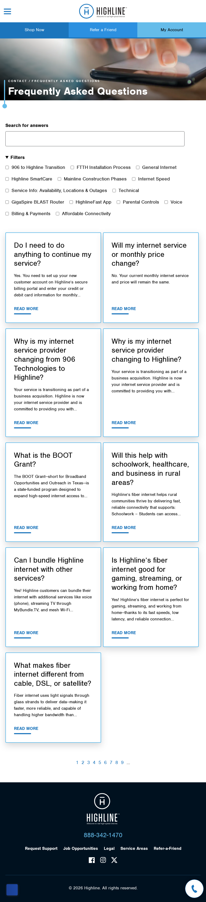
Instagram (103, 860)
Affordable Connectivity (86, 213)
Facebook (92, 860)
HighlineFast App (93, 202)
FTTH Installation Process (104, 167)
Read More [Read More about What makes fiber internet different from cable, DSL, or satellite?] (26, 728)
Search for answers (26, 125)
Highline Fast (103, 11)
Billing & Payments (31, 213)
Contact (17, 81)
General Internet (159, 167)
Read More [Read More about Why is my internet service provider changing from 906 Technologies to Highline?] (26, 422)
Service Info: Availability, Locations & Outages (59, 190)
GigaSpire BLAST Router (38, 202)
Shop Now (34, 30)
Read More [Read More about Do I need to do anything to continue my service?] (26, 308)
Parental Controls (141, 202)
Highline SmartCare (32, 179)
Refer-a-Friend (167, 848)
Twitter (114, 860)
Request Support (41, 848)
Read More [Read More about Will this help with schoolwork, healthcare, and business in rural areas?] (124, 527)
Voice (176, 202)
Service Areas (134, 848)
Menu (7, 11)
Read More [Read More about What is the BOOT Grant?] (26, 527)
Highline (103, 809)
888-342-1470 (103, 835)
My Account (172, 30)
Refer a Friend (103, 30)
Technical (129, 190)
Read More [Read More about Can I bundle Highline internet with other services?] (26, 632)
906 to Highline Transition (38, 167)
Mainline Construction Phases (95, 179)
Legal (109, 848)
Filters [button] (17, 157)
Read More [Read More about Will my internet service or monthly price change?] (124, 308)
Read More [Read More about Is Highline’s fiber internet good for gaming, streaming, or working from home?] (124, 632)
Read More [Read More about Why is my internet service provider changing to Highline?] (124, 422)
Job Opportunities (80, 848)
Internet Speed (154, 179)
